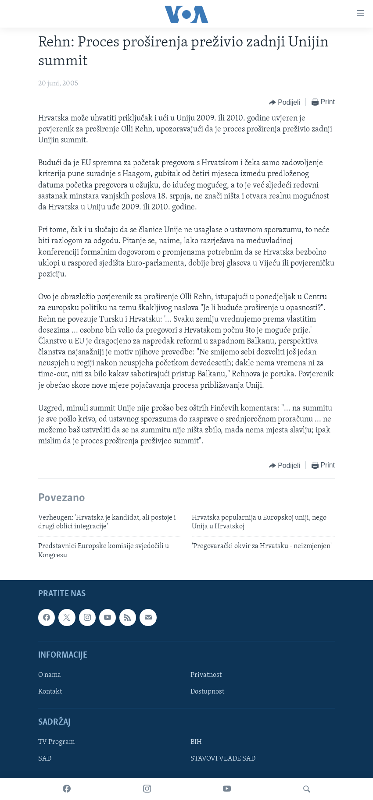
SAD (44, 759)
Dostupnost (207, 691)
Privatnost (206, 675)
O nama (49, 675)
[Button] (284, 102)
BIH (196, 742)
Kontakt (50, 691)
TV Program (56, 742)
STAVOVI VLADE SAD (222, 759)
